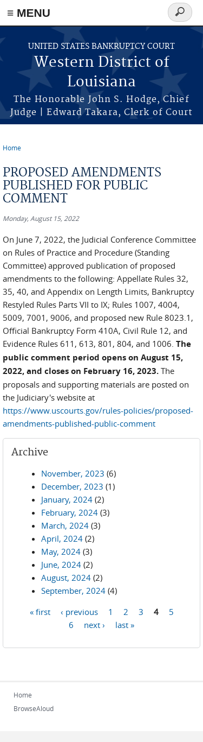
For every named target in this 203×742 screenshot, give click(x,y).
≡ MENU (28, 13)
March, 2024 (65, 525)
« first (40, 611)
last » (124, 624)
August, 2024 (66, 577)
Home (12, 147)
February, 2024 (69, 512)
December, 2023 (72, 486)
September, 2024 (73, 590)
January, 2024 (67, 499)
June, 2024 (61, 564)
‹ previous (79, 611)
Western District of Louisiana (101, 72)
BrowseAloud (34, 708)
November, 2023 (72, 473)
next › (94, 624)
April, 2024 (62, 538)
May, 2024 (61, 551)
